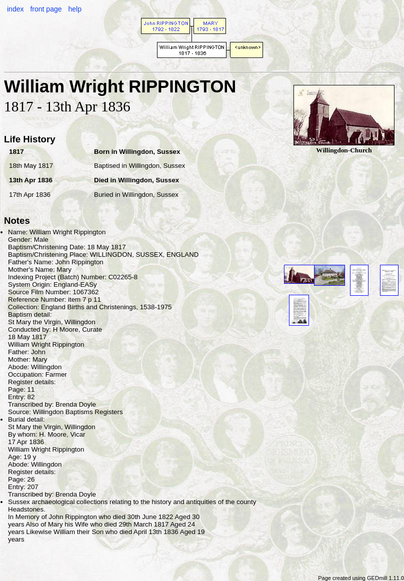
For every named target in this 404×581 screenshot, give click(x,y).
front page (46, 9)
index (15, 9)
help (74, 9)
